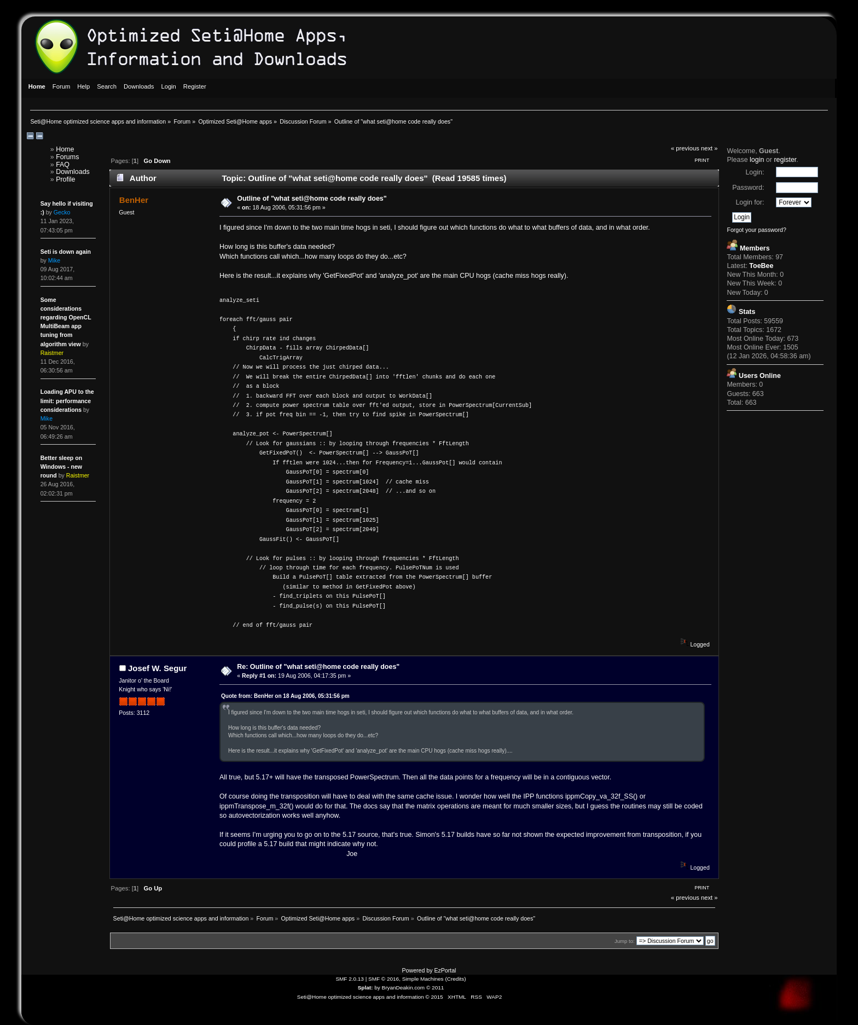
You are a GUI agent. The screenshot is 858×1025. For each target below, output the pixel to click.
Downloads (73, 172)
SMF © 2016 (383, 979)
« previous (685, 148)
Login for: (749, 202)
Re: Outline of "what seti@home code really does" (318, 667)
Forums (67, 157)
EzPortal (445, 970)
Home (65, 149)
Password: (748, 187)
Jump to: (624, 941)
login (757, 160)
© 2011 (435, 988)
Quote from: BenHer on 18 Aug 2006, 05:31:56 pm (285, 696)
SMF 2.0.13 (349, 979)
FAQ (62, 164)
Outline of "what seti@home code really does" (311, 198)
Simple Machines (423, 979)
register (785, 160)
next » (709, 148)
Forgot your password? (756, 229)
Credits (456, 979)
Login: (754, 172)
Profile (65, 179)
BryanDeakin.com (403, 988)
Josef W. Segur (157, 668)
